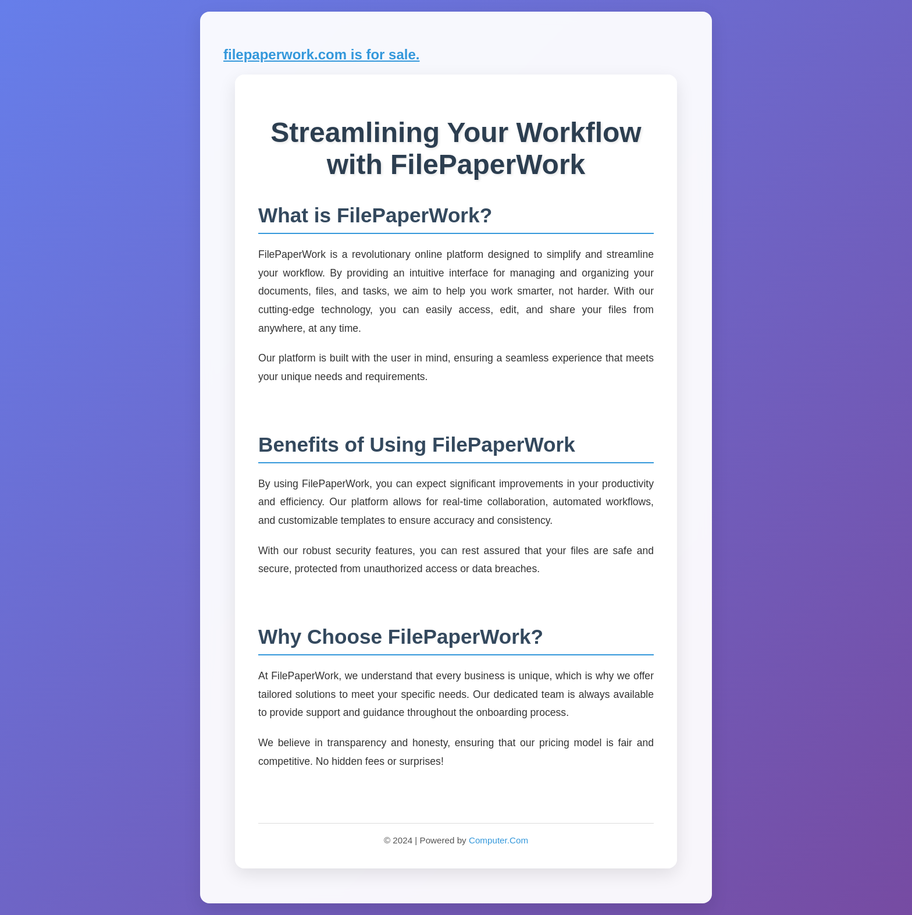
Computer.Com (498, 840)
